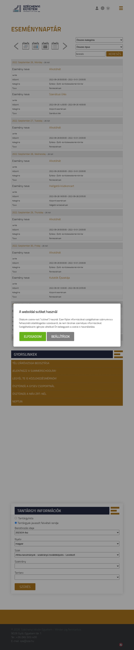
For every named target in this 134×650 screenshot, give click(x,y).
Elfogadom (33, 336)
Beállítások (60, 336)
